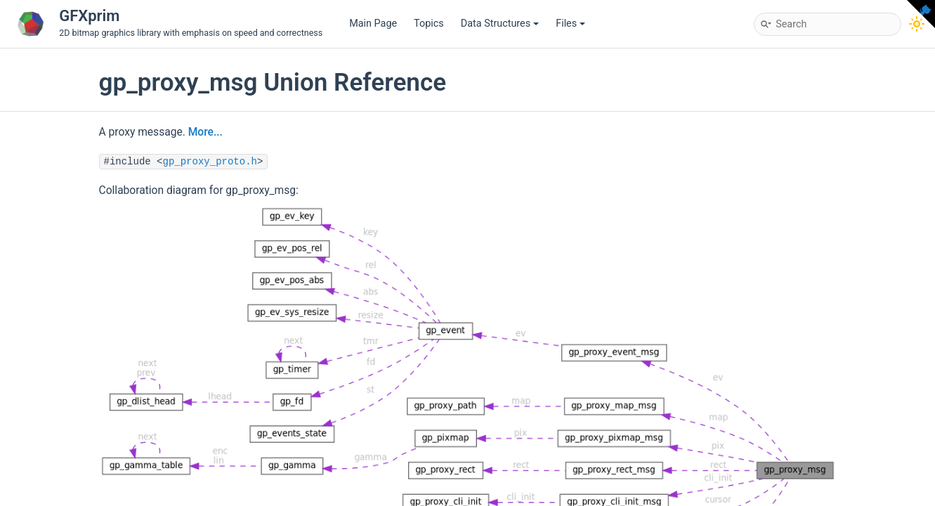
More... (205, 132)
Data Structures (500, 24)
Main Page (373, 24)
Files (570, 24)
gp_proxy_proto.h (210, 161)
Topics (429, 24)
